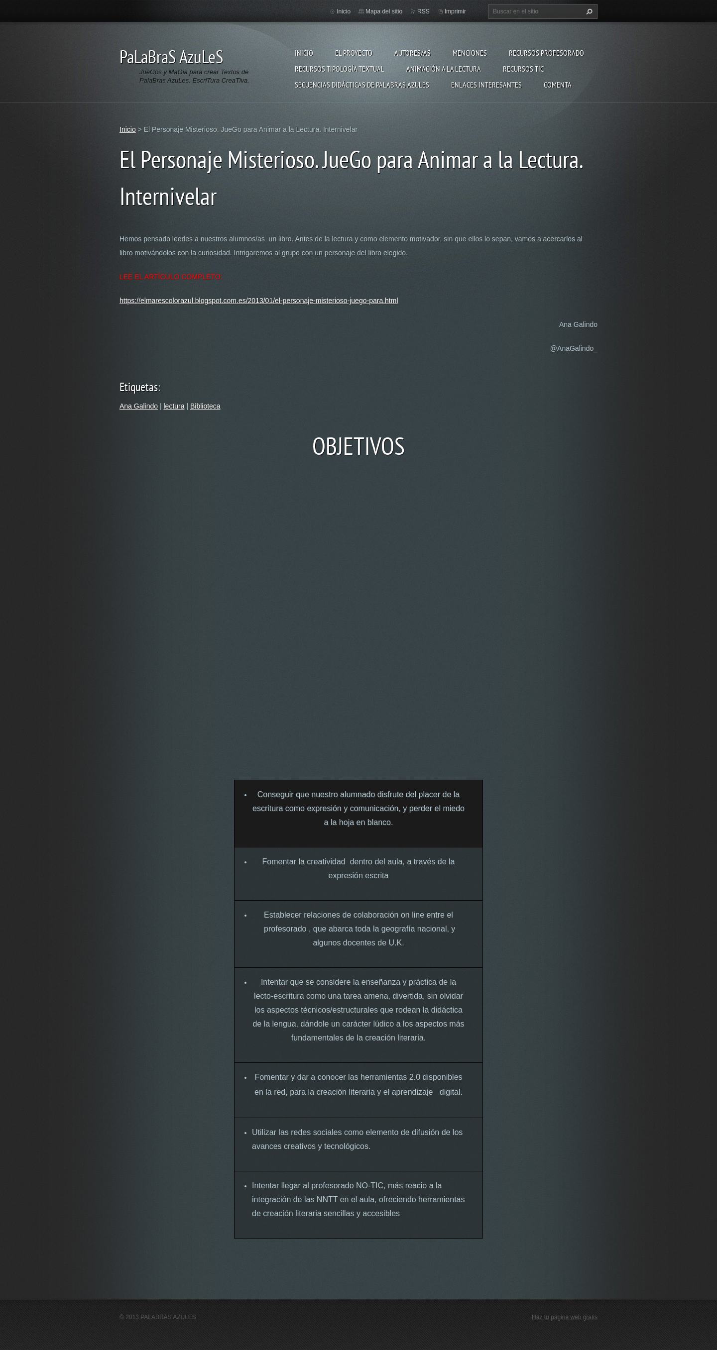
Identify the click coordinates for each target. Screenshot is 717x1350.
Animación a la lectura (443, 69)
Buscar (588, 11)
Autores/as (412, 53)
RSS (423, 11)
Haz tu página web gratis (565, 1317)
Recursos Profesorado (546, 53)
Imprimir (455, 11)
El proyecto (353, 53)
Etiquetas (139, 387)
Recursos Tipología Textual (339, 69)
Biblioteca (205, 406)
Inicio (304, 53)
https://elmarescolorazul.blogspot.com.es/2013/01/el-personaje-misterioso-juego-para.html (259, 301)
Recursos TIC (523, 69)
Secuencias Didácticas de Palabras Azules (362, 85)
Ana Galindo (139, 406)
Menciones (470, 53)
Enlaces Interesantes (486, 85)
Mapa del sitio (383, 11)
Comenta (558, 85)
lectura (173, 406)
